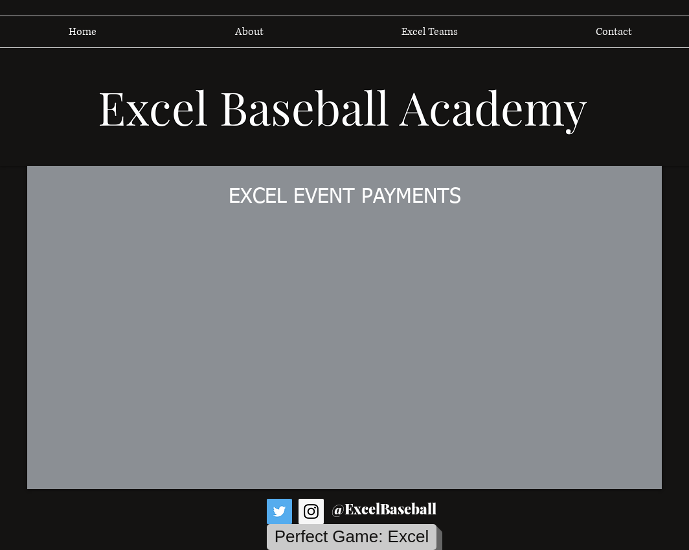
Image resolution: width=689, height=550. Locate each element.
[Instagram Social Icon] (311, 511)
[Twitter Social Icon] (279, 511)
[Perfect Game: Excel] (351, 537)
